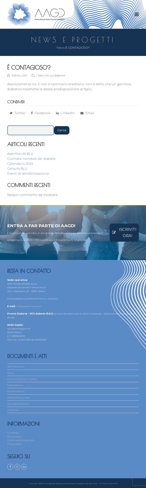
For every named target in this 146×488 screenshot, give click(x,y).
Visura (10, 372)
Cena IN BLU (17, 168)
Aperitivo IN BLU (20, 154)
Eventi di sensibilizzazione (28, 173)
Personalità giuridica (18, 397)
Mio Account (14, 436)
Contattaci (13, 432)
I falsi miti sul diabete (50, 75)
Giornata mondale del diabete (31, 159)
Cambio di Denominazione (22, 378)
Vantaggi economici (18, 403)
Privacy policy (14, 444)
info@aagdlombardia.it (29, 306)
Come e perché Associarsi (20, 440)
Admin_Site (19, 75)
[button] (137, 14)
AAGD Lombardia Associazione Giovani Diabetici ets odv (65, 482)
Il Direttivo (12, 409)
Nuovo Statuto (15, 385)
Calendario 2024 (20, 164)
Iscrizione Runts (16, 391)
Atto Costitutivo (15, 366)
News (60, 47)
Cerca (61, 130)
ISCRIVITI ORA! (124, 232)
